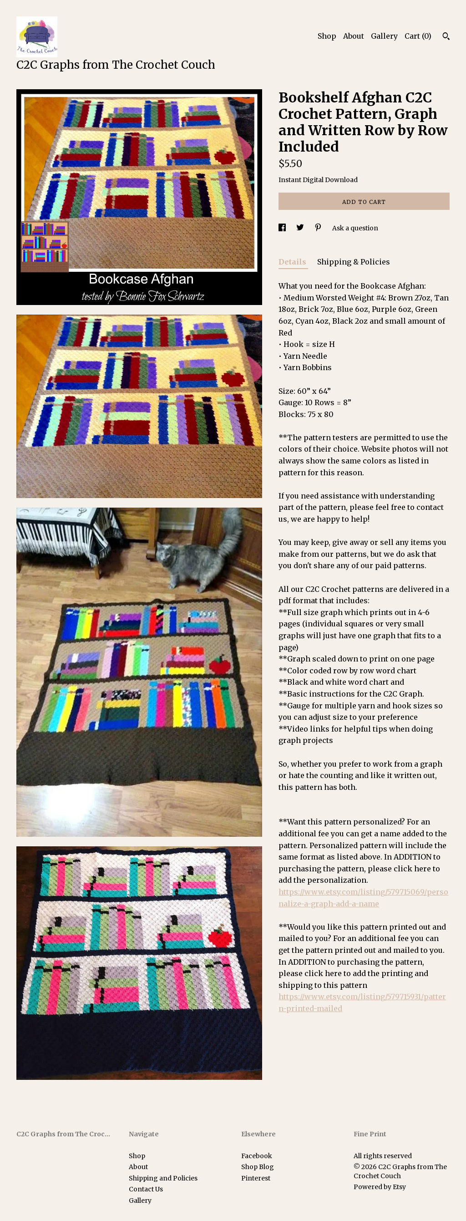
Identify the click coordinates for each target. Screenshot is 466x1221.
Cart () (418, 36)
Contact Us (146, 1189)
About (353, 36)
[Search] (446, 37)
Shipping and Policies (163, 1178)
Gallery (384, 36)
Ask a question (355, 228)
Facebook (256, 1156)
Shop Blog (257, 1167)
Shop (327, 36)
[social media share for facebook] (283, 228)
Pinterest (255, 1178)
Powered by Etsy (380, 1187)
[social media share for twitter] (300, 228)
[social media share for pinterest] (318, 228)
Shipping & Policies (353, 261)
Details (293, 261)
